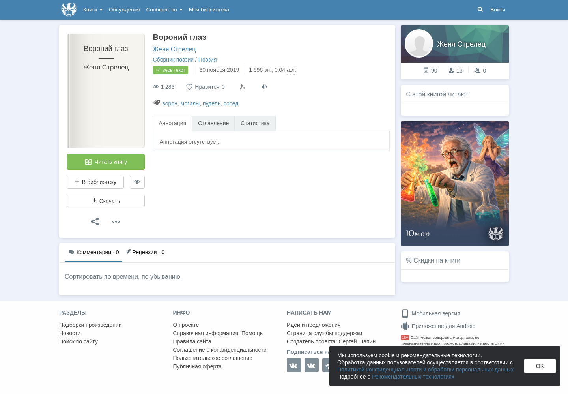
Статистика (255, 123)
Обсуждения (124, 10)
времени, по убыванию (146, 276)
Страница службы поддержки (324, 333)
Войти (497, 10)
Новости (69, 333)
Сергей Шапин (357, 341)
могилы (190, 103)
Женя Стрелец (174, 49)
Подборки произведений (90, 325)
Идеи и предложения (314, 325)
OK (540, 366)
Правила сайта (192, 341)
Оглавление (213, 123)
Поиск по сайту (78, 341)
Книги (93, 10)
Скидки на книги (436, 260)
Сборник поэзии (173, 59)
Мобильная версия (430, 313)
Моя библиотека (209, 10)
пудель (211, 103)
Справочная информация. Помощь (218, 333)
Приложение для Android (438, 326)
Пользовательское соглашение (213, 358)
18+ (405, 337)
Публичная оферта (197, 366)
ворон (169, 103)
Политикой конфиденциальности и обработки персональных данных (425, 369)
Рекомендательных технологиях (413, 376)
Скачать (106, 201)
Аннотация (173, 123)
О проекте (186, 325)
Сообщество (164, 10)
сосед (231, 103)
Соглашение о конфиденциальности (220, 350)
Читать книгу (105, 162)
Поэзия (207, 59)
